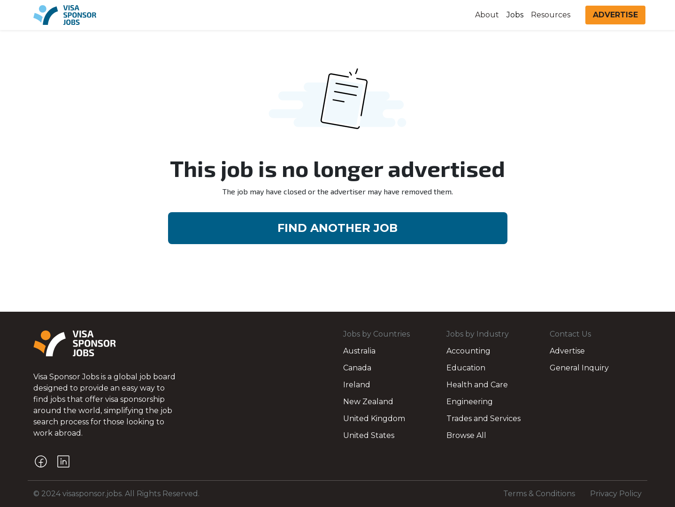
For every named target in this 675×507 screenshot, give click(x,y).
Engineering (469, 401)
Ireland (356, 384)
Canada (357, 367)
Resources (550, 14)
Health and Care (477, 384)
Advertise (567, 350)
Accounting (468, 350)
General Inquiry (579, 367)
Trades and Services (483, 418)
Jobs (514, 14)
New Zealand (368, 401)
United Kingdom (374, 418)
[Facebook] (40, 461)
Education (465, 367)
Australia (359, 350)
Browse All (466, 435)
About (487, 14)
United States (368, 435)
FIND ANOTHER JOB (337, 228)
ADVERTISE (615, 14)
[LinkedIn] (63, 461)
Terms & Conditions (539, 493)
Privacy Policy (616, 493)
